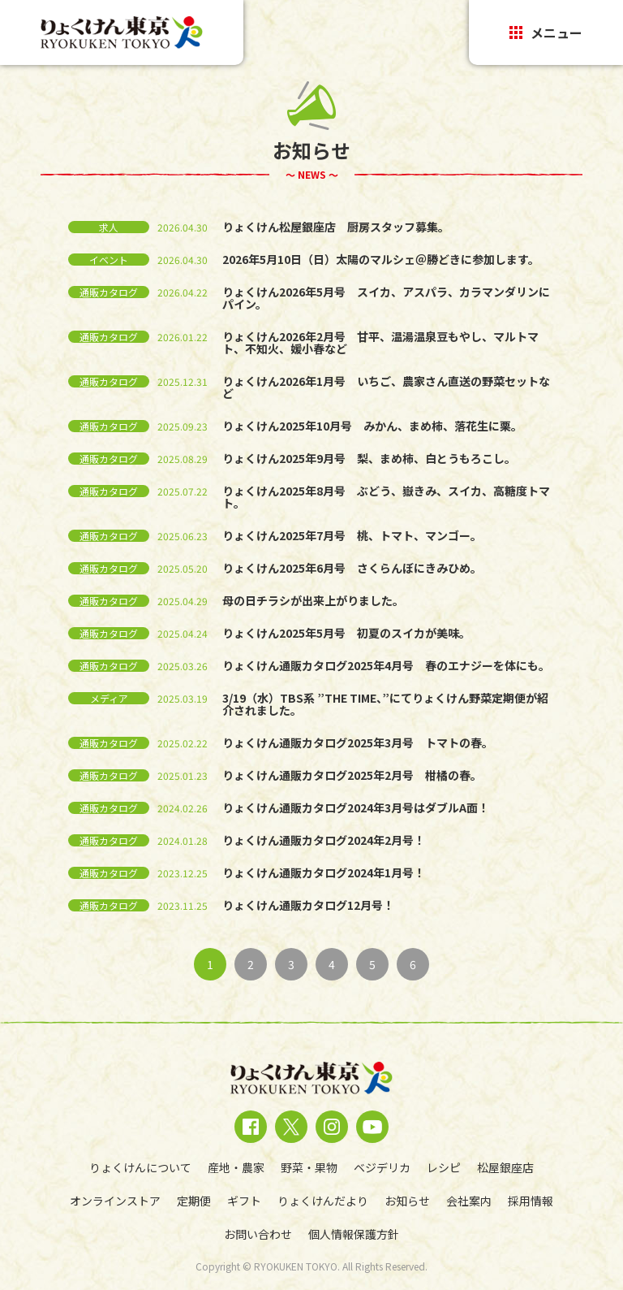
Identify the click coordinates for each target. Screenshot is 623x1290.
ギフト (244, 1201)
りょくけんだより (322, 1201)
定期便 (194, 1201)
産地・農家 (236, 1167)
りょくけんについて (140, 1167)
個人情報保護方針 (353, 1234)
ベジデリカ (382, 1167)
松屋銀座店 (505, 1167)
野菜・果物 (309, 1167)
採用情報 (530, 1201)
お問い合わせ (258, 1234)
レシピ (444, 1167)
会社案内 (469, 1201)
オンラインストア (115, 1201)
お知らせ (407, 1201)
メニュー (545, 32)
